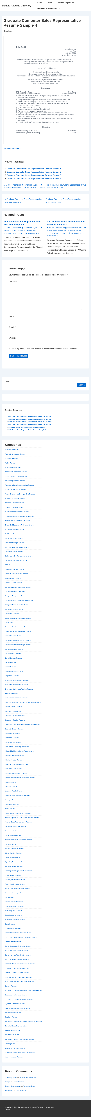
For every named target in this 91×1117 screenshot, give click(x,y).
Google (7, 1082)
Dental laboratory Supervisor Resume (18, 640)
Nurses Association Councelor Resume (18, 840)
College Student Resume (13, 583)
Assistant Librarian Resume (14, 503)
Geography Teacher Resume (15, 720)
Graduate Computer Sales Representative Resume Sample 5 (34, 179)
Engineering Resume (12, 676)
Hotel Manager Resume (13, 742)
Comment (13, 281)
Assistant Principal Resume (14, 507)
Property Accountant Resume (15, 879)
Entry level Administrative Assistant (17, 680)
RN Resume (9, 897)
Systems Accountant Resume (15, 1004)
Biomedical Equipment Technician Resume (19, 525)
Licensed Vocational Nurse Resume (17, 795)
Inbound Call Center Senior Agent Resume (19, 751)
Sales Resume (15, 187)
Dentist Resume (10, 662)
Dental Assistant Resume (13, 636)
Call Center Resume (12, 534)
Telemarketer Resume (12, 1030)
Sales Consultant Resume (14, 902)
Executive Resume (11, 693)
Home (39, 3)
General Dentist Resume (13, 711)
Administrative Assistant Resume (16, 472)
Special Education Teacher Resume (17, 973)
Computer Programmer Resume (16, 596)
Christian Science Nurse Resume (16, 574)
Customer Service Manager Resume (17, 627)
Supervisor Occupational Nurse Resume (19, 999)
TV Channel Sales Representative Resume (19, 1039)
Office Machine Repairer (13, 853)
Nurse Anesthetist (11, 831)
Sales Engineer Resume (13, 910)
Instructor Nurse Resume (13, 769)
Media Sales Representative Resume (18, 813)
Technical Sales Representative (16, 1026)
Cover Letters (9, 622)
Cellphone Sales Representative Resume (19, 556)
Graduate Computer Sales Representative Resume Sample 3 (34, 175)
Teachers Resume (11, 1017)
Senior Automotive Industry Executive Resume (21, 937)
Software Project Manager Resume (17, 968)
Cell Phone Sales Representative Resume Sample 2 (27, 430)
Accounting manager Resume (15, 454)
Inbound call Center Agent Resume (17, 747)
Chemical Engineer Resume (14, 569)
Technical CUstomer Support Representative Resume (23, 1021)
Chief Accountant (21, 1090)
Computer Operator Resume (15, 591)
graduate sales (56, 187)
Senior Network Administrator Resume (18, 955)
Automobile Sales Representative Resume (19, 516)
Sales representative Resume (15, 919)
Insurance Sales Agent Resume (16, 773)
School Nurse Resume (12, 928)
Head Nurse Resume (12, 738)
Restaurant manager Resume (15, 893)
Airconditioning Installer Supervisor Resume (20, 494)
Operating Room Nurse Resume (16, 862)
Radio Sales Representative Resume (17, 888)
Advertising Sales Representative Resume (19, 485)
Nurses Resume (10, 844)
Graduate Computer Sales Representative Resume (22, 724)
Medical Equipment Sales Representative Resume (22, 817)
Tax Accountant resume (13, 1013)
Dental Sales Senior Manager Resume (18, 645)
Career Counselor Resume (14, 552)
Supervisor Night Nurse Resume (16, 995)
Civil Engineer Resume (13, 578)
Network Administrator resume (15, 826)
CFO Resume (9, 565)
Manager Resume (11, 800)
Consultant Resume (12, 614)
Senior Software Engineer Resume (17, 959)
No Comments (32, 187)
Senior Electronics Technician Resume (18, 946)
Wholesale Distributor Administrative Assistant (20, 1052)
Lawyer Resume (10, 782)
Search (7, 381)
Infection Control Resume (14, 760)
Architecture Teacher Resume (15, 498)
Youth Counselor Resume (14, 1057)
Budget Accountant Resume (14, 529)
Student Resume (11, 986)
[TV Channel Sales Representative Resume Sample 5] (31, 228)
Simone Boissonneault (12, 1086)
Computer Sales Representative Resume (19, 600)
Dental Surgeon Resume (13, 658)
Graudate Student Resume (14, 729)
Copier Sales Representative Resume (18, 618)
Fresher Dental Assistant (13, 707)
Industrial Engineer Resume (14, 755)
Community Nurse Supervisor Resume (18, 587)
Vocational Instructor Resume (15, 1048)
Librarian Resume (11, 786)
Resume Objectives (65, 3)
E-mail (11, 327)
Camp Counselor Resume (14, 538)
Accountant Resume (12, 449)
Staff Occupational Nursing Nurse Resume (19, 981)
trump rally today (10, 1077)
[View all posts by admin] (7, 185)
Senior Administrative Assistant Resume (18, 933)
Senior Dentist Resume (13, 942)
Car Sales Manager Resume (15, 543)
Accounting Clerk (28, 1086)
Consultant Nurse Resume (14, 609)
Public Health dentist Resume (15, 884)
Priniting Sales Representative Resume (18, 871)
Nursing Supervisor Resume (14, 848)
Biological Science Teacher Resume (17, 520)
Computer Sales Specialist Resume (17, 605)
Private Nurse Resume (13, 875)
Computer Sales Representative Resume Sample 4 (26, 427)
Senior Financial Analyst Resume (16, 950)
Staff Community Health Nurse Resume (18, 977)
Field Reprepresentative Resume (16, 698)
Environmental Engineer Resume (16, 684)
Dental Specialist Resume (14, 649)
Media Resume (10, 809)
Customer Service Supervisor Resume (18, 631)
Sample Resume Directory (16, 5)
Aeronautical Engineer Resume (15, 489)
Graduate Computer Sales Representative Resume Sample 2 (34, 172)
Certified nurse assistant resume (16, 560)
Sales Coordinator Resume (14, 906)
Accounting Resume (12, 458)
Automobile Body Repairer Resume (17, 512)
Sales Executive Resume (13, 915)
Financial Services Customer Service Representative (23, 702)
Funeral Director (18, 1082)
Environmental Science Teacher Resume (19, 689)
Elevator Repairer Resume (14, 671)
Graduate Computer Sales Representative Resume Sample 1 (34, 169)
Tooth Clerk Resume (12, 1035)
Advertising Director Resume (15, 481)
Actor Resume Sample (12, 467)
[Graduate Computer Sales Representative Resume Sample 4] (31, 185)
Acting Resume (10, 463)
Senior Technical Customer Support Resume (20, 964)
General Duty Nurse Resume (15, 715)
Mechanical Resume (12, 804)
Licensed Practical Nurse (13, 791)
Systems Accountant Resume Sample (18, 1008)
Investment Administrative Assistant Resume (20, 778)
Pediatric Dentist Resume (14, 866)
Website (12, 338)
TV (58, 236)
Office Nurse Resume (12, 857)
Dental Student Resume (13, 653)
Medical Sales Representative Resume (18, 822)
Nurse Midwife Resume (13, 835)
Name (11, 316)
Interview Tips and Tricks (48, 8)
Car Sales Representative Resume (17, 547)
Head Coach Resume (12, 733)
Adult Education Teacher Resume (16, 476)
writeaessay (9, 1090)
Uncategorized (10, 1044)
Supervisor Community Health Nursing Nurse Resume (23, 990)
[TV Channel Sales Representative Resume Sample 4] (74, 228)
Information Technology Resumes (16, 764)
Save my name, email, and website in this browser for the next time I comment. (45, 349)
